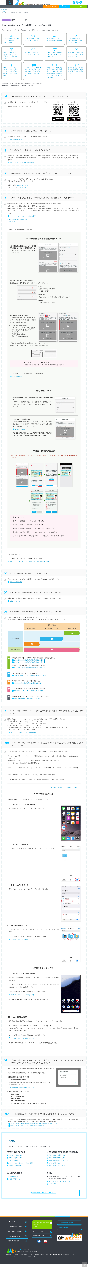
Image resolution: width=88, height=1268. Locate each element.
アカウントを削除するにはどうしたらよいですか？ (32, 55)
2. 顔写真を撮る (17, 379)
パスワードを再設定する (17, 142)
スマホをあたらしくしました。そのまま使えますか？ (54, 39)
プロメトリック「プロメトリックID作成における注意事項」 (29, 1128)
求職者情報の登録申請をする (57, 1158)
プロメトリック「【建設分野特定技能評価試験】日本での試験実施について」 (34, 1126)
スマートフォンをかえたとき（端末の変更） (23, 165)
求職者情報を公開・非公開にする (59, 1163)
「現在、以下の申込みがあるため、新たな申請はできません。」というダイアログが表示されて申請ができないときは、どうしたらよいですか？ (54, 75)
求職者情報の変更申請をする (57, 1161)
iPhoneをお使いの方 (56, 790)
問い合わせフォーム (23, 187)
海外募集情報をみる (55, 1166)
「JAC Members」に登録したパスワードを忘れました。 (32, 39)
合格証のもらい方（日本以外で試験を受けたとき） (30, 693)
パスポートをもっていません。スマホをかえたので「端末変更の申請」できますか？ (10, 56)
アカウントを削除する (16, 584)
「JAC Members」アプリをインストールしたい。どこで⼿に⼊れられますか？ (11, 40)
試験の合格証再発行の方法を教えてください (28, 701)
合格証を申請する (15, 603)
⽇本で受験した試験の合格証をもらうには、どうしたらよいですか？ (75, 55)
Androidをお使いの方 (72, 790)
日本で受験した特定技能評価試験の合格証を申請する (30, 670)
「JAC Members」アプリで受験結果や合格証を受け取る (31, 678)
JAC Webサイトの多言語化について (64, 1258)
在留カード (12, 224)
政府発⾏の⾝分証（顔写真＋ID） (19, 222)
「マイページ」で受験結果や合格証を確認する (28, 685)
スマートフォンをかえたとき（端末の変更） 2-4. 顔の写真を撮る (30, 564)
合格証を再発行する (14, 1182)
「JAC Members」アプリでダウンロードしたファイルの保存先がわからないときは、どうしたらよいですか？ (32, 73)
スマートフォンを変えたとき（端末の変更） (22, 1166)
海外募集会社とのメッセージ (57, 1169)
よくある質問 (53, 1187)
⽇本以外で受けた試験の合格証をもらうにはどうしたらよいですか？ (54, 55)
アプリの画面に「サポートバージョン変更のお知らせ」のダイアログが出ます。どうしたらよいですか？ (10, 73)
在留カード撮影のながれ (22, 431)
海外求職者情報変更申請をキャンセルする (23, 1090)
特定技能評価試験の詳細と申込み (42, 1228)
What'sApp (21, 189)
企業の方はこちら (63, 1231)
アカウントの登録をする (15, 1158)
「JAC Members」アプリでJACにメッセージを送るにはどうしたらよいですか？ (76, 40)
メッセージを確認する (15, 1163)
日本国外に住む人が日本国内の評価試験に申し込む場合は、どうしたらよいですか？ (75, 72)
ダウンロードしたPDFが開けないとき (22, 942)
